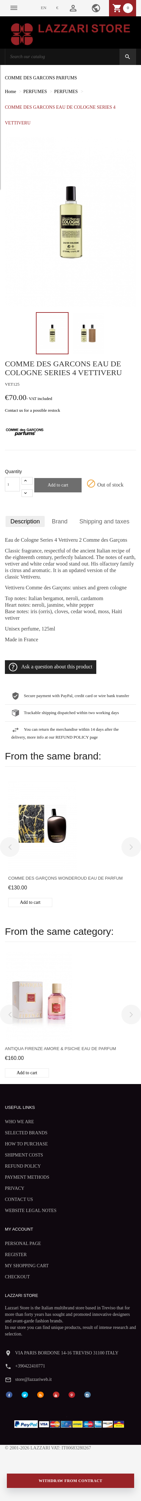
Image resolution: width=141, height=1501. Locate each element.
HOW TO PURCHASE (26, 1144)
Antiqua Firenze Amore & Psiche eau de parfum (60, 1048)
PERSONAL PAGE (23, 1243)
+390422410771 (30, 1366)
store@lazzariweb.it (33, 1379)
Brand (60, 521)
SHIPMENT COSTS (24, 1155)
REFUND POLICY (23, 1166)
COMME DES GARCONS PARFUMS (41, 77)
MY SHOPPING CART (27, 1265)
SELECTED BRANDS (26, 1132)
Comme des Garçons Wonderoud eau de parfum (65, 878)
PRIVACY (14, 1188)
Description (25, 521)
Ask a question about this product (50, 667)
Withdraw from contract (70, 1480)
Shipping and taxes (104, 521)
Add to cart (58, 485)
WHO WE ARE (19, 1121)
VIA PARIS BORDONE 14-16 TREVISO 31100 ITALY (66, 1352)
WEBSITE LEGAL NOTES (30, 1210)
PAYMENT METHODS (27, 1177)
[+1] (27, 481)
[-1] (27, 493)
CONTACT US (19, 1199)
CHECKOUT (17, 1276)
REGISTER (16, 1254)
